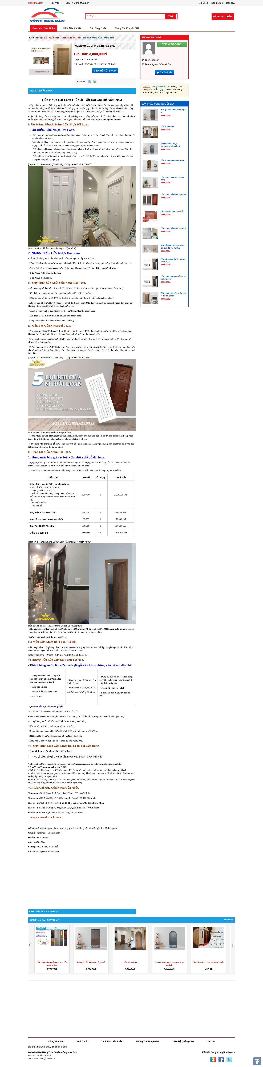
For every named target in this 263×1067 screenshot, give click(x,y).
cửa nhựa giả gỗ (98, 268)
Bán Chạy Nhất (98, 28)
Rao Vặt (54, 3)
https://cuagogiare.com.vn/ (80, 764)
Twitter (89, 81)
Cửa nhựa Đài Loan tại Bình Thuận (208, 962)
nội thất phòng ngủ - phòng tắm (98, 38)
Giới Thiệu (82, 1041)
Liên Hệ (211, 1041)
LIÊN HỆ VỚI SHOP (105, 70)
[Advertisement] (82, 879)
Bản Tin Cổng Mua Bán (77, 3)
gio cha (31, 1046)
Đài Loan (64, 100)
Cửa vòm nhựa (130, 962)
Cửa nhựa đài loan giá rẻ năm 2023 (95, 46)
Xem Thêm (228, 920)
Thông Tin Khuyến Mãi (127, 28)
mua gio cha (43, 1046)
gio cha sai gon (59, 1046)
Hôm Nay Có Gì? (72, 28)
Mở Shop (203, 3)
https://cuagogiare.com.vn (108, 119)
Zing (95, 81)
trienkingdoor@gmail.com (158, 64)
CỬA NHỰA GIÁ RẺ (48, 846)
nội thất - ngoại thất (49, 38)
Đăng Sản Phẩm (222, 16)
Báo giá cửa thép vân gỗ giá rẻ (91, 962)
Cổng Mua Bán (35, 3)
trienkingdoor (152, 60)
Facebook (221, 1059)
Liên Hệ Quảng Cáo (183, 1041)
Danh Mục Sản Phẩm (44, 28)
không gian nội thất (71, 38)
